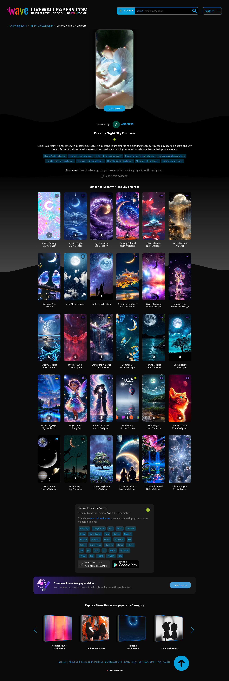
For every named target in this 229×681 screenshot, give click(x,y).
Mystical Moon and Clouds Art (101, 244)
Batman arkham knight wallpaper (140, 156)
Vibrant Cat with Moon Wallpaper (180, 427)
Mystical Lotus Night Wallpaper (153, 244)
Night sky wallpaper (42, 25)
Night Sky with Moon (75, 304)
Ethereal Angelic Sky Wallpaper (179, 487)
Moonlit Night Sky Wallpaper (75, 487)
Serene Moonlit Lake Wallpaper (153, 366)
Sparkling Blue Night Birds (49, 305)
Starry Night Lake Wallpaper (153, 427)
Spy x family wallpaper (172, 161)
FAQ (159, 661)
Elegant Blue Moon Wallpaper (127, 366)
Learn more (180, 585)
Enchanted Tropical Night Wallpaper (154, 487)
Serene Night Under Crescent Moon (127, 305)
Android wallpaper (100, 518)
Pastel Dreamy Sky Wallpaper (49, 244)
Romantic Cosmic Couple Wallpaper (101, 427)
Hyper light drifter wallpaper (120, 161)
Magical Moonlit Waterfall (180, 244)
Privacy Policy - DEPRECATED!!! (138, 661)
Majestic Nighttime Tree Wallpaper (101, 487)
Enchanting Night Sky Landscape (49, 427)
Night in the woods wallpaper (109, 156)
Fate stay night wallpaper (81, 156)
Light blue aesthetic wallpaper (60, 161)
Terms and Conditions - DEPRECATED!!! (100, 661)
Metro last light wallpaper (147, 161)
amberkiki (122, 124)
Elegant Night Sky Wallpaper (180, 366)
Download (114, 109)
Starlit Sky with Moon (101, 304)
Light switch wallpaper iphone (172, 156)
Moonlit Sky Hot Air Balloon (127, 427)
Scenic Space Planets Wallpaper (49, 487)
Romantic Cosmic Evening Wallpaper (127, 487)
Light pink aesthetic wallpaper (90, 161)
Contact (62, 661)
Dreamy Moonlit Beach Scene (49, 366)
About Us (73, 661)
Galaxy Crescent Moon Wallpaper (154, 305)
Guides (166, 661)
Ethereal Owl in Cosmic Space (75, 366)
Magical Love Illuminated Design (180, 305)
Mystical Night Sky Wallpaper (75, 244)
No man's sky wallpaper (55, 156)
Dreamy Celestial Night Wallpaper (128, 244)
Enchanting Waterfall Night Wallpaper (101, 366)
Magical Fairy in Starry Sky (75, 427)
